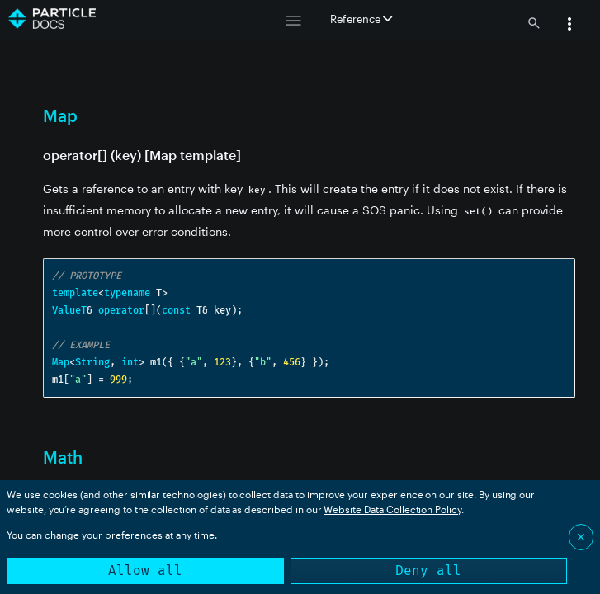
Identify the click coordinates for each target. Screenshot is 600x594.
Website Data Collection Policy (392, 509)
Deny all (428, 570)
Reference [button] (361, 19)
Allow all (145, 570)
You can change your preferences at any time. (112, 534)
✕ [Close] (581, 536)
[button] (569, 25)
